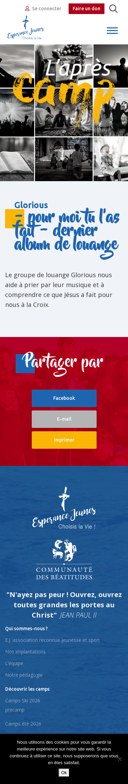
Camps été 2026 (23, 723)
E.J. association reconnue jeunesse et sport (52, 640)
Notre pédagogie (24, 675)
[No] (119, 759)
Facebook (64, 398)
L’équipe (14, 663)
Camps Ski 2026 (22, 700)
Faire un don (86, 8)
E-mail (64, 419)
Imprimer (64, 440)
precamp (15, 709)
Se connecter (43, 8)
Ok (64, 772)
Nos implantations (25, 651)
